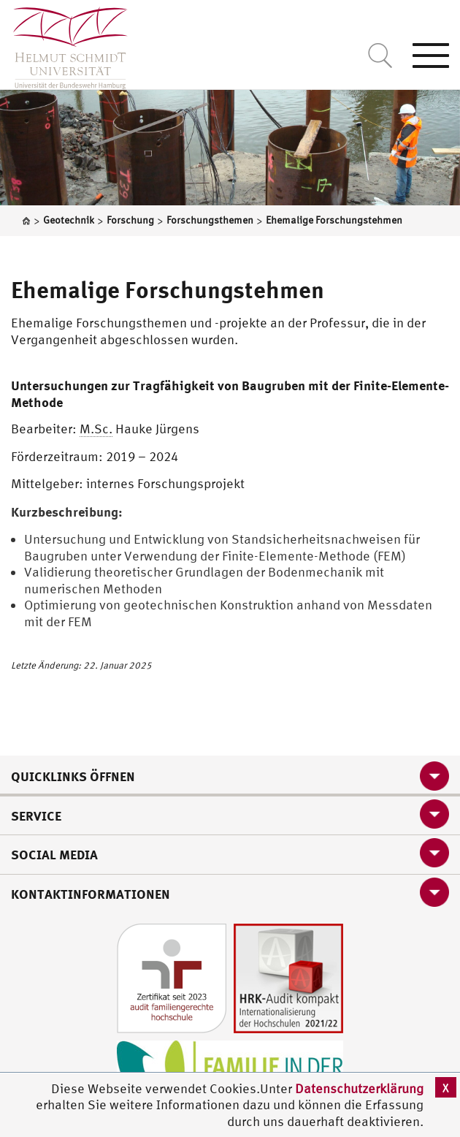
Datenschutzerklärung (359, 1088)
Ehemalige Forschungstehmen (167, 289)
